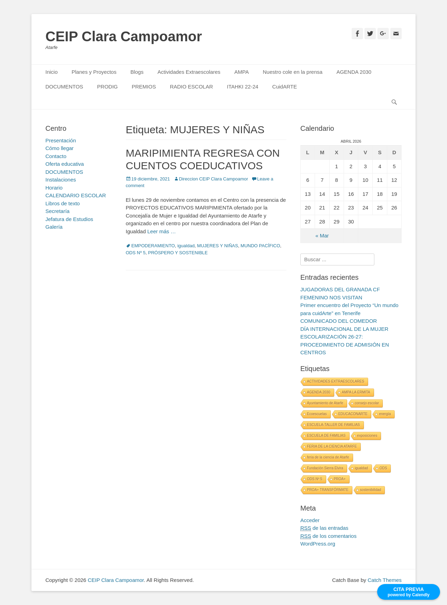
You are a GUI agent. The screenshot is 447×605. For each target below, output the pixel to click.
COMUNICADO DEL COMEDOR (338, 321)
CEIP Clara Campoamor (123, 36)
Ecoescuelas (317, 414)
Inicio (51, 72)
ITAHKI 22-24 (242, 87)
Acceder (310, 520)
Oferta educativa (64, 164)
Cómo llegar (59, 148)
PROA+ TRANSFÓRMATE (328, 490)
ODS (383, 468)
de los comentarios (328, 536)
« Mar (322, 236)
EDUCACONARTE (353, 414)
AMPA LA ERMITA (356, 392)
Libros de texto (62, 203)
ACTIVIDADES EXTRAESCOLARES (335, 381)
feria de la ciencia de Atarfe (328, 457)
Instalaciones (60, 180)
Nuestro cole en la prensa (292, 72)
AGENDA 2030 (353, 72)
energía (385, 414)
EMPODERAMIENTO (153, 245)
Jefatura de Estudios (69, 219)
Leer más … (161, 231)
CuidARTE (284, 87)
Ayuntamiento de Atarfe (325, 403)
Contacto (55, 156)
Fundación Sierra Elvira (325, 468)
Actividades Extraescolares (188, 72)
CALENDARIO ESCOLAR (75, 195)
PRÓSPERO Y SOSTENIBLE (178, 252)
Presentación (60, 140)
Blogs (137, 72)
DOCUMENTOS (64, 87)
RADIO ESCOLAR (191, 87)
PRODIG (107, 87)
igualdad (186, 245)
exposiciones (367, 435)
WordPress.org (317, 544)
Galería (54, 227)
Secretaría (57, 211)
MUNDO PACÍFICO (260, 245)
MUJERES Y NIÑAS (217, 245)
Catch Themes (385, 580)
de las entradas (324, 528)
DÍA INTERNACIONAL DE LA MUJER (344, 329)
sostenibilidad (370, 490)
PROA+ (340, 479)
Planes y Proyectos (94, 72)
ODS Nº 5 (136, 252)
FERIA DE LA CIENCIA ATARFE (332, 446)
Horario (54, 188)
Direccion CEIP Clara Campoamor (213, 179)
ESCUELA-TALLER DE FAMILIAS (333, 425)
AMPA (241, 72)
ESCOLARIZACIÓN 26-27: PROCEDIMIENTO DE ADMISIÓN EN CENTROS (344, 344)
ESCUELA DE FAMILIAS (326, 435)
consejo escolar (367, 403)
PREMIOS (144, 87)
